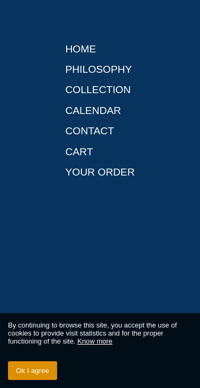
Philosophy (98, 69)
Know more (95, 341)
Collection (98, 89)
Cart (79, 151)
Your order (99, 172)
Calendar (93, 110)
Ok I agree (32, 371)
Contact (89, 130)
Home (80, 49)
